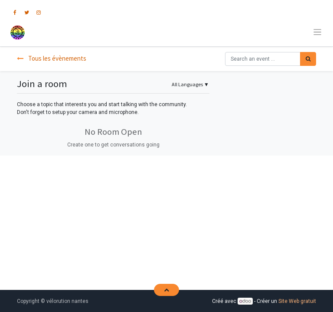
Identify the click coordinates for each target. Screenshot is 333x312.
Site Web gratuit (297, 301)
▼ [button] (190, 84)
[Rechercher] (308, 59)
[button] (166, 290)
